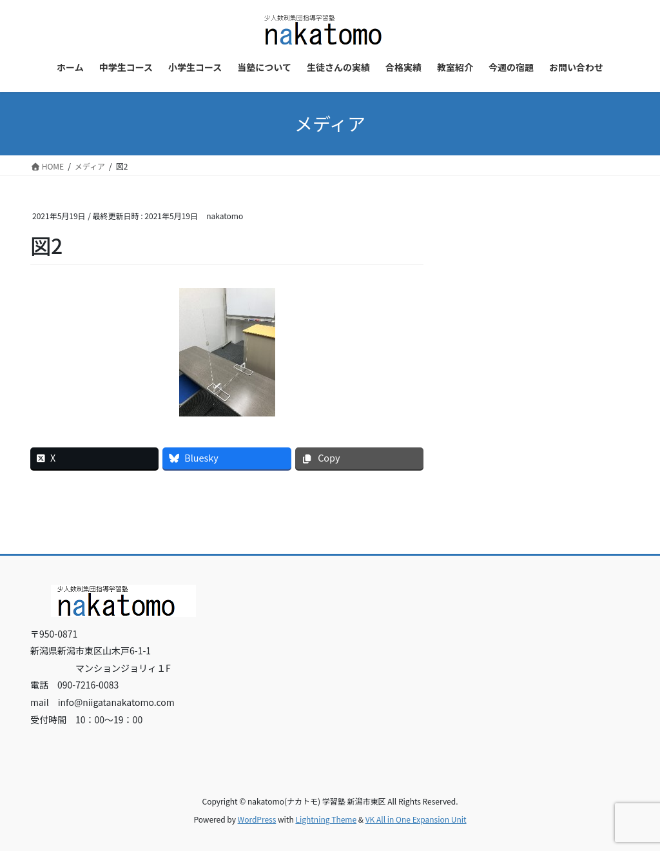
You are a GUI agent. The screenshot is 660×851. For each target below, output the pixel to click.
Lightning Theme (325, 819)
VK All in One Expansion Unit (416, 819)
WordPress (257, 819)
